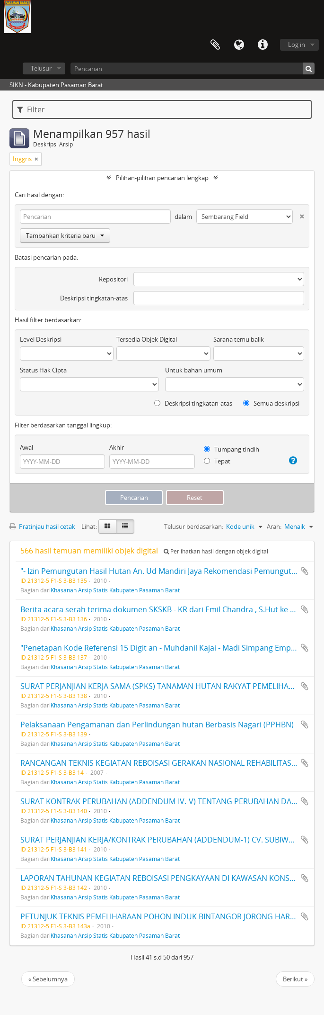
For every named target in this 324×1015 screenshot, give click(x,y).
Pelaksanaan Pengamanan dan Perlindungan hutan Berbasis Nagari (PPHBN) (157, 724)
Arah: (274, 526)
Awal (26, 447)
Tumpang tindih (231, 449)
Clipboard (215, 45)
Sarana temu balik (238, 339)
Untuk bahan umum (193, 370)
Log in (296, 44)
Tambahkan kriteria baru (65, 235)
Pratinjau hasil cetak (42, 526)
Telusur (41, 68)
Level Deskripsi (40, 339)
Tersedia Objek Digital (146, 339)
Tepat (217, 461)
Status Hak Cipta (43, 370)
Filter (31, 109)
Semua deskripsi (271, 403)
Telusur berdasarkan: (193, 526)
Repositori (113, 279)
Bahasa (239, 45)
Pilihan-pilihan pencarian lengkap (162, 177)
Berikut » (295, 979)
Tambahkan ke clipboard (304, 571)
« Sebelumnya (48, 979)
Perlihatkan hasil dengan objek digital (216, 551)
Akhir (116, 447)
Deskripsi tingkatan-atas (94, 298)
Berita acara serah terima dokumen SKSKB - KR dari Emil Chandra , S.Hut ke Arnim (166, 609)
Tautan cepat (262, 45)
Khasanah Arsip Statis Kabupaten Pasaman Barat (115, 590)
